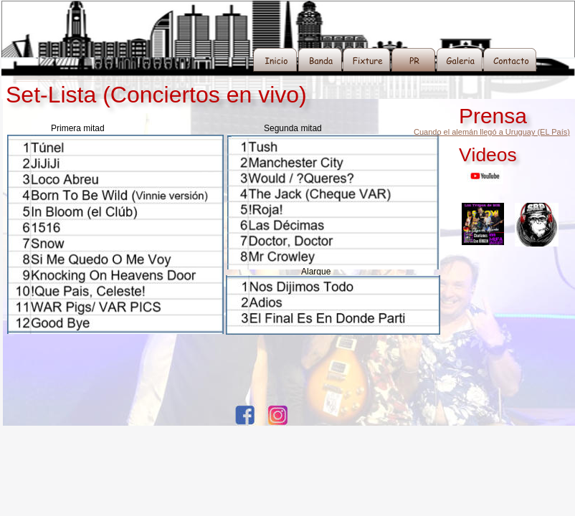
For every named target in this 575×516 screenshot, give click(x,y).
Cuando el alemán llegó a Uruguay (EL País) (492, 132)
